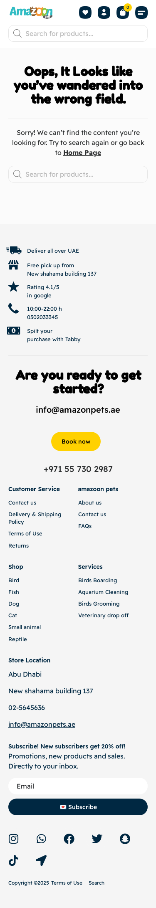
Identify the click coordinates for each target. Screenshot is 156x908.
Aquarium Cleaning (103, 591)
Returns (18, 545)
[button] (141, 12)
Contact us (22, 502)
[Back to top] (121, 216)
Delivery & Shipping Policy (34, 518)
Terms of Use (25, 533)
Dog (13, 603)
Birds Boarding (97, 580)
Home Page (82, 152)
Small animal (24, 627)
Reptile (17, 639)
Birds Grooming (98, 603)
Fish (13, 591)
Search (96, 883)
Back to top (120, 222)
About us (90, 502)
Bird (13, 580)
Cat (12, 615)
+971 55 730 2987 (78, 469)
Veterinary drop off (103, 615)
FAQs (85, 525)
